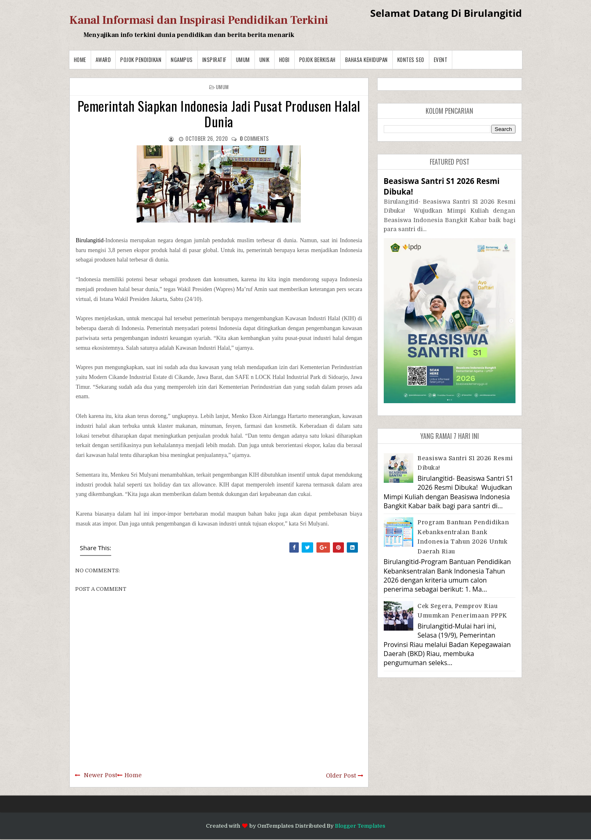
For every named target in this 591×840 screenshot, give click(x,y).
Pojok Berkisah (317, 59)
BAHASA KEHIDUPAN (366, 59)
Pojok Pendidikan (140, 59)
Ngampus (182, 59)
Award (103, 59)
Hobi (284, 59)
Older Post (341, 775)
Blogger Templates (360, 826)
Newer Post (100, 775)
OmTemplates (275, 826)
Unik (264, 59)
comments (254, 138)
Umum (243, 59)
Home (80, 59)
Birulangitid (90, 240)
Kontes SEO (410, 59)
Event (441, 59)
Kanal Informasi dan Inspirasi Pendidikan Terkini (198, 20)
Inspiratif (214, 59)
